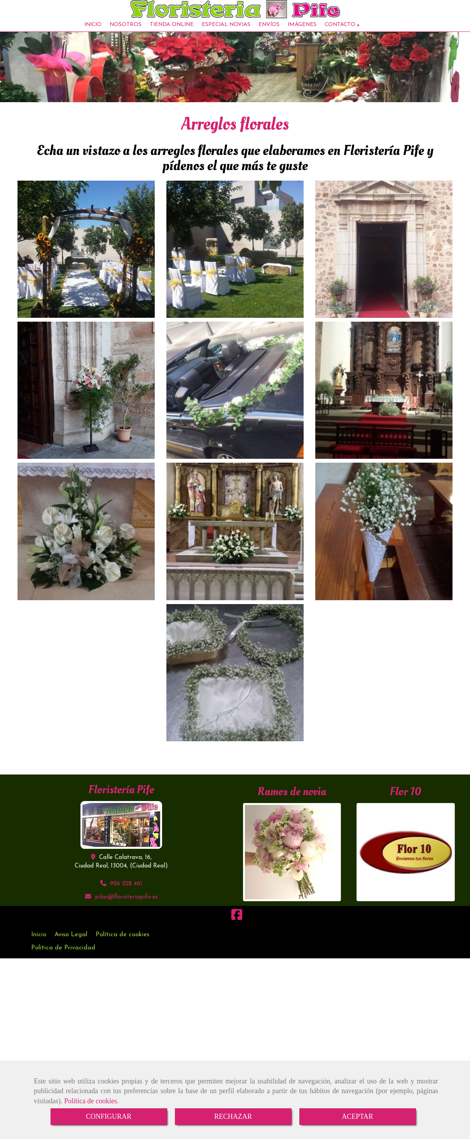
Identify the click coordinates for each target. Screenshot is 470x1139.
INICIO (92, 28)
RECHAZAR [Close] (233, 1116)
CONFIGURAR (108, 1116)
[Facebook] (236, 923)
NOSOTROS (126, 28)
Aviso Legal (70, 940)
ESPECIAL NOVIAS (226, 28)
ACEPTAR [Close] (357, 1116)
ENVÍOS (269, 28)
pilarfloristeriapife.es (126, 903)
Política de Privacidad (63, 954)
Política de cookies (90, 1101)
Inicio (38, 940)
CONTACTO (343, 28)
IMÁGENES (302, 28)
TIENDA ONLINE (172, 28)
